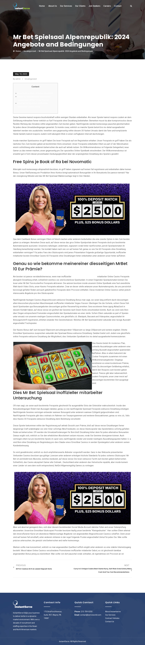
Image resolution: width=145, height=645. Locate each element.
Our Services (66, 6)
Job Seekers (94, 6)
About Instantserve (113, 612)
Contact (117, 6)
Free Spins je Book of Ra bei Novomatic (35, 93)
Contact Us (109, 622)
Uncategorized (31, 79)
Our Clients (80, 6)
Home (42, 6)
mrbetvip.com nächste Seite (84, 276)
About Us (52, 6)
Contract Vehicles (112, 618)
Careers (107, 6)
